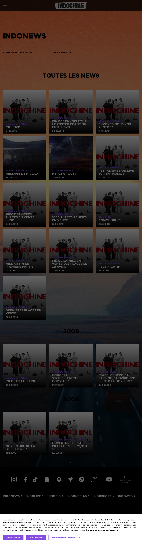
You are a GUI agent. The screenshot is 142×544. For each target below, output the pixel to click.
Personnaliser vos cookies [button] (64, 537)
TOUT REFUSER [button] (36, 537)
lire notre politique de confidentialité (102, 530)
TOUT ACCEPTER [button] (13, 537)
